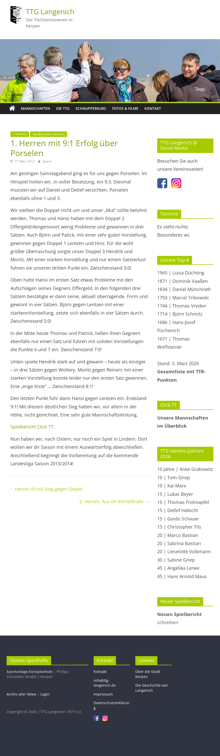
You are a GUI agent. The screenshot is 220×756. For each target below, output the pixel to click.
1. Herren (19, 134)
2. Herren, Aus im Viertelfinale (114, 501)
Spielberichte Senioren (49, 134)
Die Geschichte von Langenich (151, 688)
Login (45, 694)
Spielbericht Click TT (31, 427)
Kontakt (152, 108)
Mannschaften (35, 108)
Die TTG (62, 108)
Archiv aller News (21, 694)
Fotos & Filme (125, 108)
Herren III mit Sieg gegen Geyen (45, 489)
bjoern (47, 161)
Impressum (103, 694)
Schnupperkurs (91, 108)
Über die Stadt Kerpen (147, 674)
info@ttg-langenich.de (105, 683)
